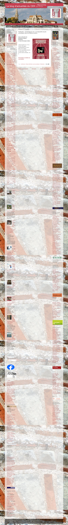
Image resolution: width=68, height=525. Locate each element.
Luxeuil (8, 121)
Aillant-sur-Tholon (12, 58)
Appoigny (13, 59)
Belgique (11, 70)
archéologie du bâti (11, 60)
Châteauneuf (13, 87)
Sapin (14, 169)
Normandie (13, 130)
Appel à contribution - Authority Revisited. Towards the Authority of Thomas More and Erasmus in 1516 (11, 462)
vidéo (8, 182)
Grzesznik (10, 111)
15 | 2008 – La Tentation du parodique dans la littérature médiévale (56, 286)
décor (11, 93)
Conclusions (55, 70)
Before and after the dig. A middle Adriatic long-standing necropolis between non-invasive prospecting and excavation (56, 351)
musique (10, 130)
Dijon (13, 94)
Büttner (8, 75)
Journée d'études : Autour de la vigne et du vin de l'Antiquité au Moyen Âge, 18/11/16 (11, 383)
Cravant (14, 92)
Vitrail (14, 182)
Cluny (8, 89)
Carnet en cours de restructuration (10, 441)
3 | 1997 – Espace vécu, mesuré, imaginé (56, 289)
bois (14, 71)
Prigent (14, 142)
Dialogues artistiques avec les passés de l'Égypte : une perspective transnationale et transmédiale (56, 414)
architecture (23, 64)
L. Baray (8, 380)
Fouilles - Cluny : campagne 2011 (13, 192)
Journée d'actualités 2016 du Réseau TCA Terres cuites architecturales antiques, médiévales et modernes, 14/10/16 (11, 398)
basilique (8, 69)
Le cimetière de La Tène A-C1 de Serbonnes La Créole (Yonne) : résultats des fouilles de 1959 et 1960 (57, 149)
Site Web (44, 26)
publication (9, 143)
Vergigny (11, 179)
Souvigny (12, 175)
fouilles (13, 106)
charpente (9, 86)
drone (8, 95)
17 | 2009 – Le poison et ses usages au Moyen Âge (57, 276)
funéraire (8, 108)
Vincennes (11, 182)
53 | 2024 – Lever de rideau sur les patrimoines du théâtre (57, 388)
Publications (15, 26)
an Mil (11, 59)
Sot (10, 175)
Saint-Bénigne (12, 153)
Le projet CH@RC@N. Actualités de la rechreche (55, 49)
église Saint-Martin (12, 100)
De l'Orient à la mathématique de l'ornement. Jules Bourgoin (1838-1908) (57, 409)
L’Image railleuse (56, 405)
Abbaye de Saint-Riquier (11, 53)
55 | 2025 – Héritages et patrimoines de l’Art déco (57, 379)
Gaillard (14, 108)
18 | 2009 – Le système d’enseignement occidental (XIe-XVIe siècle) (56, 271)
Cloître (14, 88)
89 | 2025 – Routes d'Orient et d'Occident (57, 303)
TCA (8, 176)
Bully (14, 74)
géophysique (9, 109)
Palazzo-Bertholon (29, 64)
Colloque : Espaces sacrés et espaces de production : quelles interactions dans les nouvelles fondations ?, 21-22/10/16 (11, 392)
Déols (10, 94)
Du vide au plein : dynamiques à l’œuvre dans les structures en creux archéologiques (57, 252)
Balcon (8, 68)
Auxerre (11, 67)
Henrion (13, 112)
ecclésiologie (13, 95)
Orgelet (8, 134)
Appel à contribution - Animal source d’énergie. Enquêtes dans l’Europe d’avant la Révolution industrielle (11, 474)
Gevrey (14, 110)
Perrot (8, 137)
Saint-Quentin (9, 165)
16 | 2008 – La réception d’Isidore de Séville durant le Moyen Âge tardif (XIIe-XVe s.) (57, 280)
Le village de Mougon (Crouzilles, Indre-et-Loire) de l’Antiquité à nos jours (57, 203)
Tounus (11, 177)
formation (13, 105)
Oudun (14, 134)
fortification (9, 106)
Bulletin (38, 26)
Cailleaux (14, 75)
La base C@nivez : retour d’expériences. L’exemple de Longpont (56, 54)
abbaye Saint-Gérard (11, 54)
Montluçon (13, 128)
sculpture (8, 171)
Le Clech (13, 117)
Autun (8, 67)
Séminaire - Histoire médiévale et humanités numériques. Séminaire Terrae (10, 468)
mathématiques (9, 124)
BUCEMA (11, 74)
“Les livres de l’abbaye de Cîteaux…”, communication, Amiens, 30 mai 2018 (11, 416)
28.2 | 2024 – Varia (56, 99)
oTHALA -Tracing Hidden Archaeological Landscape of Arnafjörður (57, 342)
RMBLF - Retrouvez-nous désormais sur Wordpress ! (11, 458)
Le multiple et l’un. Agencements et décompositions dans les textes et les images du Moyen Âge (11, 511)
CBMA (14, 83)
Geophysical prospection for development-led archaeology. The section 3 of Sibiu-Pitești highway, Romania (56, 359)
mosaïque (8, 129)
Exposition (13, 102)
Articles (9, 360)
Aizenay (8, 59)
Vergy (14, 179)
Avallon (14, 67)
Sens (11, 172)
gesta (12, 110)
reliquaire (13, 146)
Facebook (50, 26)
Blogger (36, 521)
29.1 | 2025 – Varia (56, 86)
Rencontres (27, 26)
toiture (14, 176)
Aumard (13, 65)
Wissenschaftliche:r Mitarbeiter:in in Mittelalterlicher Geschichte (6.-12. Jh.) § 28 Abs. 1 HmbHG (10, 499)
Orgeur (11, 134)
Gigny (8, 111)
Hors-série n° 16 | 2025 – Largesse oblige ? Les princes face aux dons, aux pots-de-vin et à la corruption (56, 82)
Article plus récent (23, 68)
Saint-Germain (13, 157)
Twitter (55, 26)
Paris (11, 136)
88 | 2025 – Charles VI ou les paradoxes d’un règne (57, 305)
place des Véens (12, 137)
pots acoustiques (36, 64)
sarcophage (9, 170)
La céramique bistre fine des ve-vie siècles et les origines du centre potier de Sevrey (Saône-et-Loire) (57, 142)
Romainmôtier (13, 152)
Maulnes (14, 124)
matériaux (13, 123)
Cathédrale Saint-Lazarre (11, 82)
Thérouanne (11, 176)
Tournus (8, 179)
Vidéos (33, 26)
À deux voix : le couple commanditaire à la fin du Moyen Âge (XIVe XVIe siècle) (11, 504)
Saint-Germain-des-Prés (11, 158)
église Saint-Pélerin (11, 101)
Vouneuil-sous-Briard (10, 183)
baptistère (13, 68)
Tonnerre (8, 177)
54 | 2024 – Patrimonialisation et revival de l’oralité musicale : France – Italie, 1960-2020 (56, 384)
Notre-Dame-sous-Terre (11, 131)
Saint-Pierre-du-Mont (10, 164)
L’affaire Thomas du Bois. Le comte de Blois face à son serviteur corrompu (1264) (56, 58)
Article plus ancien (45, 68)
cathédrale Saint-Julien (11, 81)
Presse (21, 26)
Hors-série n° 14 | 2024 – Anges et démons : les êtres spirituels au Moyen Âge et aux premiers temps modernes (56, 105)
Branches (8, 73)
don (14, 94)
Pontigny (11, 140)
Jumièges (12, 115)
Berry (14, 70)
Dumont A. (9, 387)
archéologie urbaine (11, 61)
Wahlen (8, 184)
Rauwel (8, 146)
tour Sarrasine (12, 178)
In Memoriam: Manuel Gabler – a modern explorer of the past (57, 346)
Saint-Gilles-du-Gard (10, 159)
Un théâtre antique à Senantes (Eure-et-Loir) (56, 190)
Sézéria (14, 172)
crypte (8, 93)
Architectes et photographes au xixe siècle (57, 423)
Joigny (8, 115)
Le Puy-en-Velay (12, 118)
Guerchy (14, 111)
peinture (13, 136)
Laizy (10, 117)
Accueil (8, 26)
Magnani (11, 121)
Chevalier (9, 88)
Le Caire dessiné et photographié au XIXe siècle (57, 419)
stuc (14, 175)
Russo (8, 153)
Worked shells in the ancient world (11, 515)
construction (9, 92)
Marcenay (8, 123)
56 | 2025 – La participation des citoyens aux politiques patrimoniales (56, 375)
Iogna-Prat (13, 114)
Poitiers (8, 140)
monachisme (9, 127)
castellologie (9, 76)
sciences (14, 170)
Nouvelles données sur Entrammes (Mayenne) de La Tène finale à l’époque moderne (57, 230)
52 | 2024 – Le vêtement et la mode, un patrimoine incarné (57, 392)
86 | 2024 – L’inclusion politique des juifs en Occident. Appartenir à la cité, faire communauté (57, 312)
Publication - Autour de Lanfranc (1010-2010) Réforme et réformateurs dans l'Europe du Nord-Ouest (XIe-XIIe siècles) (10, 481)
